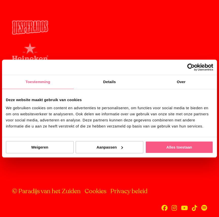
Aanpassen (110, 147)
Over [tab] (181, 82)
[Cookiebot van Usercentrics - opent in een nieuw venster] (191, 67)
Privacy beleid (129, 191)
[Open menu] (204, 12)
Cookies (95, 191)
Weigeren (39, 147)
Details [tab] (109, 82)
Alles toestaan (179, 147)
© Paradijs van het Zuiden (46, 191)
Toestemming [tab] (38, 82)
